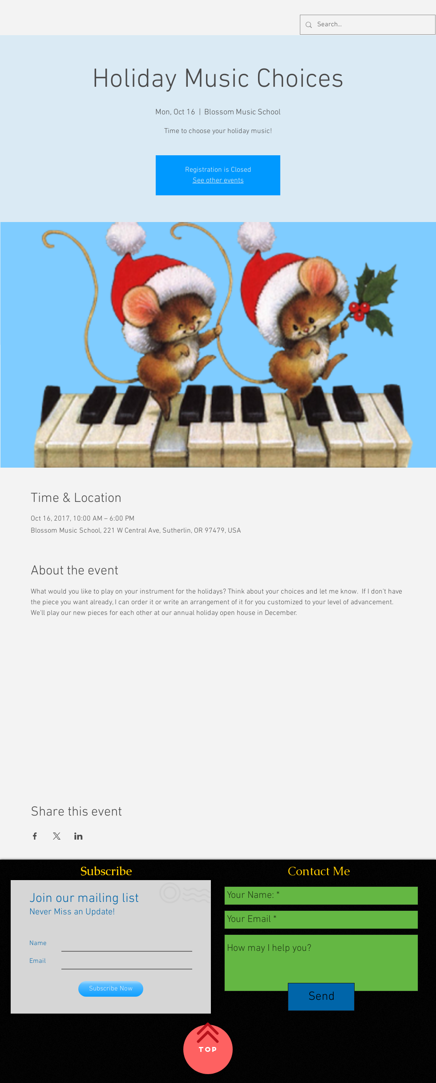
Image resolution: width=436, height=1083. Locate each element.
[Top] (208, 1049)
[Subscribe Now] (110, 989)
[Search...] (366, 24)
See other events (218, 180)
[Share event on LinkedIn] (78, 836)
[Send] (321, 997)
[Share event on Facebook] (35, 836)
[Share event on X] (56, 836)
